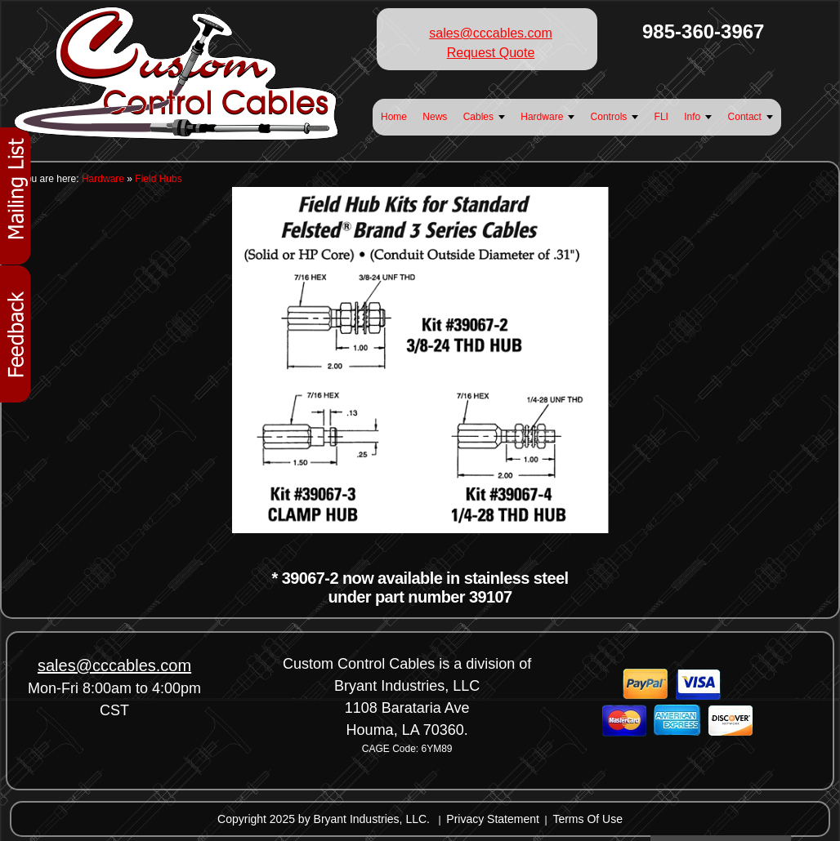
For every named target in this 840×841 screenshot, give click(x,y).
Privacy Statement (492, 818)
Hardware (103, 179)
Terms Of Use (587, 818)
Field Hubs (158, 179)
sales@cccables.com (490, 33)
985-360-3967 (703, 31)
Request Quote (491, 53)
